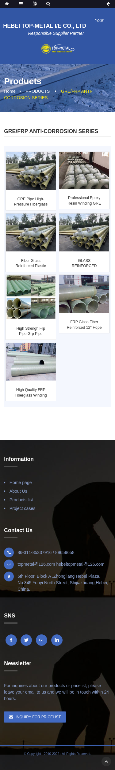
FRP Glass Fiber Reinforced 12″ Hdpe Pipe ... (84, 325)
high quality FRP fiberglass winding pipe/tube (31, 393)
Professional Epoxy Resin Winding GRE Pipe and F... (84, 201)
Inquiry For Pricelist (38, 717)
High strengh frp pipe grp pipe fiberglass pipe (30, 331)
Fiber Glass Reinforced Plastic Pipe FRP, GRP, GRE (31, 264)
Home (10, 91)
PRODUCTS (37, 91)
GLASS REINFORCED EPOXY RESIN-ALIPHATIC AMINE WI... (84, 264)
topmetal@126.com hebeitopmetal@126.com (60, 564)
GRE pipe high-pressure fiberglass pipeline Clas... (31, 202)
